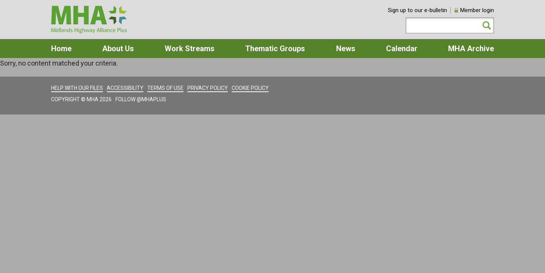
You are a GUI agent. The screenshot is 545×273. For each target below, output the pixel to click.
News (345, 48)
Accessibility (125, 88)
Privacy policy (207, 88)
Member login (477, 10)
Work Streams (190, 48)
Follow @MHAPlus (140, 99)
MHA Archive (471, 48)
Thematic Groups (275, 48)
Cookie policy (250, 88)
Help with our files (77, 88)
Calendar (401, 48)
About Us (118, 48)
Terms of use (165, 88)
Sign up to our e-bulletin (417, 10)
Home (61, 48)
